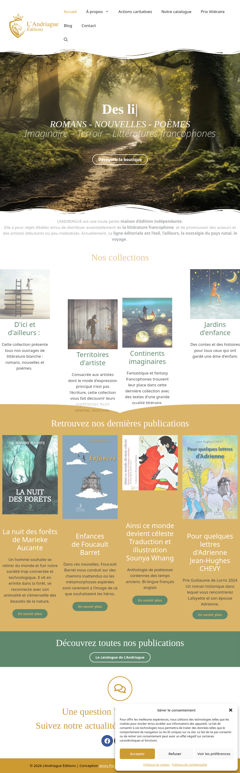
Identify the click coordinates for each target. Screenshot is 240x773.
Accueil (70, 11)
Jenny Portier (110, 765)
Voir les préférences (214, 753)
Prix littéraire (213, 11)
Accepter (137, 753)
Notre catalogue (176, 11)
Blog (68, 25)
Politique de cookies (156, 765)
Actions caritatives (135, 11)
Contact (89, 25)
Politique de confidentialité (189, 765)
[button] (230, 710)
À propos (100, 12)
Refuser (174, 753)
